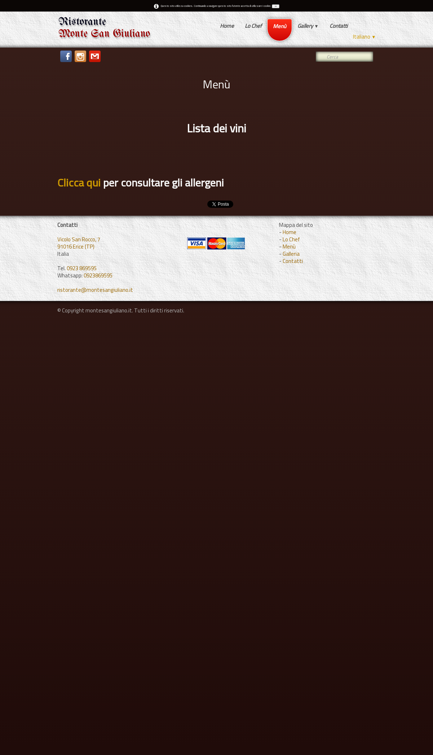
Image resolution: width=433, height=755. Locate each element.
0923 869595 (82, 268)
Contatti (339, 26)
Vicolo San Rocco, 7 (78, 239)
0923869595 (98, 275)
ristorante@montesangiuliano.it (95, 290)
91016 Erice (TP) (75, 246)
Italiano (364, 36)
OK (276, 6)
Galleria (291, 254)
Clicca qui (79, 182)
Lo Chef (253, 26)
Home (227, 26)
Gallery (308, 26)
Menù (279, 26)
